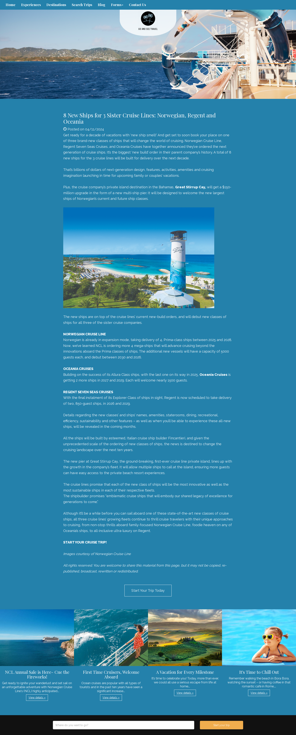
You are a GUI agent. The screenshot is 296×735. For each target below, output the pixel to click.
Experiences (31, 4)
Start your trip (221, 725)
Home (10, 4)
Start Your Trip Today (148, 590)
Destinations (56, 4)
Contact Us (137, 4)
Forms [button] (117, 4)
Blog (101, 4)
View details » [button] (37, 697)
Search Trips (82, 4)
